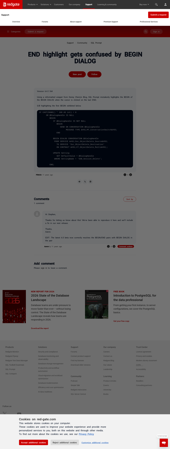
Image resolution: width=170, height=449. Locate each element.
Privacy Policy (86, 434)
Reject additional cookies (65, 442)
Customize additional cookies (95, 442)
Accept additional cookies (33, 442)
